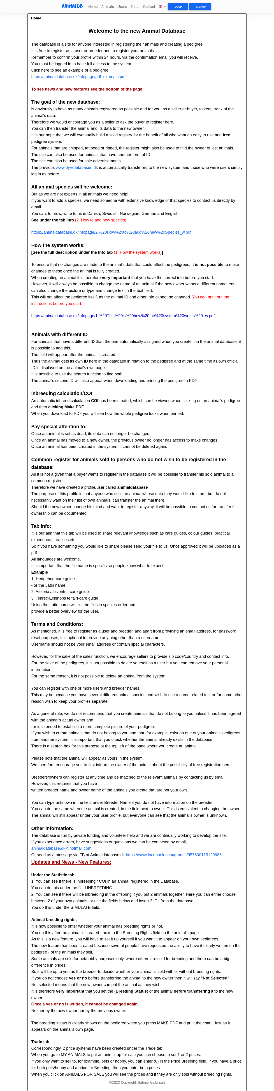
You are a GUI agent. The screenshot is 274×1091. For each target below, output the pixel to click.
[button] (162, 7)
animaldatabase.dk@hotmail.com (61, 848)
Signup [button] (201, 6)
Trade (135, 7)
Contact (149, 7)
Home (93, 7)
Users (122, 7)
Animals (107, 7)
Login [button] (179, 6)
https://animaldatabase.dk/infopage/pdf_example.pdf (78, 76)
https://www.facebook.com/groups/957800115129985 (174, 855)
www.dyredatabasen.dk (77, 167)
